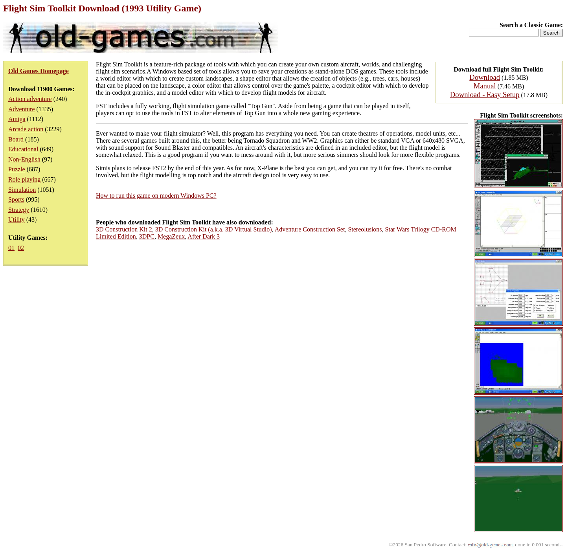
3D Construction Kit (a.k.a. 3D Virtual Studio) (213, 229)
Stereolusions (365, 229)
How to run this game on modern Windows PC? (156, 195)
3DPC (146, 236)
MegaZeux (171, 236)
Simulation (22, 189)
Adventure (21, 109)
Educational (23, 149)
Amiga (17, 119)
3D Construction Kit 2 (124, 229)
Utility (16, 219)
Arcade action (25, 129)
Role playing (24, 179)
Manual (485, 86)
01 (11, 247)
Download (484, 77)
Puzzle (16, 169)
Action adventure (30, 99)
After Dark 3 (203, 236)
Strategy (18, 209)
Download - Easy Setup (485, 94)
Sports (16, 199)
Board (16, 139)
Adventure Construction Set (310, 229)
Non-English (24, 159)
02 (21, 247)
